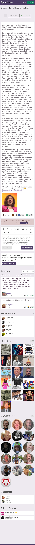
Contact (24, 542)
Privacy (18, 542)
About (7, 542)
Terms (12, 542)
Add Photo (7, 241)
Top (33, 409)
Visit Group (14, 9)
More (32, 334)
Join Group (25, 9)
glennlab (8, 286)
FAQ (30, 542)
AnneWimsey (9, 298)
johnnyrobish (8, 208)
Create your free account (8, 256)
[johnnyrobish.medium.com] (12, 184)
